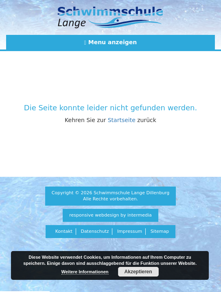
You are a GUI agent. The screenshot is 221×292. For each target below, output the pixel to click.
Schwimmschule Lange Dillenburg (131, 192)
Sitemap (160, 231)
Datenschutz (95, 231)
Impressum (129, 231)
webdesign (107, 215)
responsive (81, 215)
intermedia (139, 215)
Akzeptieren (138, 272)
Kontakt (63, 231)
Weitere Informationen (85, 271)
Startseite (122, 120)
